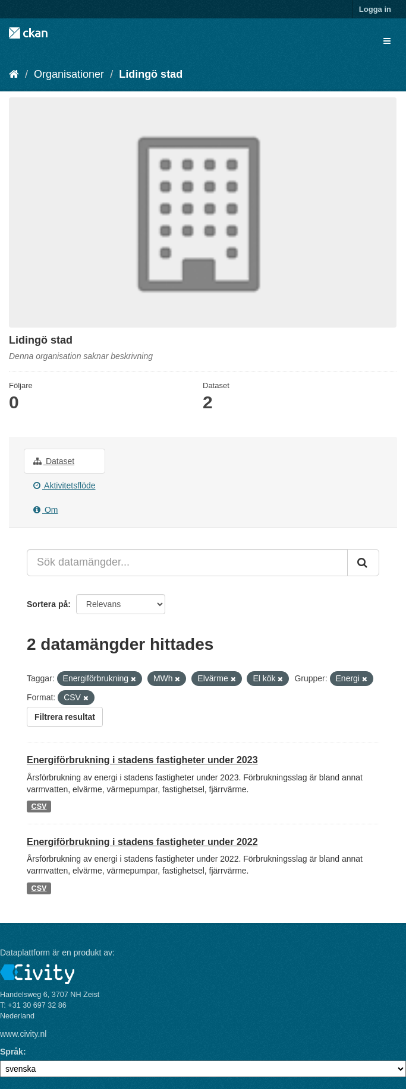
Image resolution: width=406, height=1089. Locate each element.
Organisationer (69, 74)
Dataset (53, 461)
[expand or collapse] (387, 41)
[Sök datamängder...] (187, 562)
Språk (11, 1051)
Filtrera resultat (64, 717)
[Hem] (14, 74)
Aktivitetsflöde (64, 485)
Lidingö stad (150, 74)
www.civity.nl (23, 1034)
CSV (39, 806)
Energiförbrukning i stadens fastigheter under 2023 (142, 760)
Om (45, 510)
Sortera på (47, 604)
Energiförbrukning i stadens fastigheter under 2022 (142, 842)
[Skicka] (363, 562)
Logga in (375, 9)
